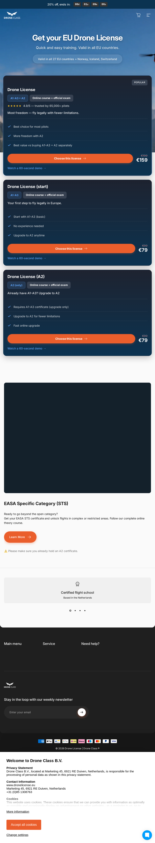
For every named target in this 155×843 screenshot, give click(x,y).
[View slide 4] (84, 611)
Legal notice (51, 675)
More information (17, 811)
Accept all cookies (24, 824)
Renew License (14, 659)
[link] (99, 654)
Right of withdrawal (56, 669)
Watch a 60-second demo (24, 258)
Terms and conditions (50, 655)
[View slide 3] (80, 611)
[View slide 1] (70, 611)
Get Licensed (13, 653)
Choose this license (71, 249)
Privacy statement (55, 663)
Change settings (17, 835)
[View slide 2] (75, 611)
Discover (10, 671)
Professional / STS (16, 665)
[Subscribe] (82, 732)
